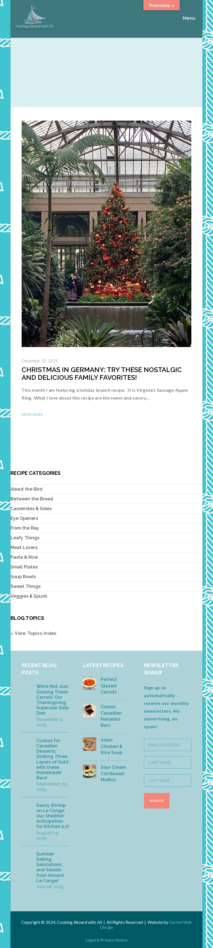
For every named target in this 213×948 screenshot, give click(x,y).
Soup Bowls (23, 576)
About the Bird (26, 489)
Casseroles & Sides (31, 508)
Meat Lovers (24, 547)
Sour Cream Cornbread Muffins (113, 773)
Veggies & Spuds (29, 596)
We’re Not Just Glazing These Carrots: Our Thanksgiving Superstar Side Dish (52, 700)
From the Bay (25, 528)
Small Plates (24, 567)
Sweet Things (25, 586)
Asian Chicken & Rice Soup (111, 746)
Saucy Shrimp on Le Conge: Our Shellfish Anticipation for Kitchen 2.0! (52, 816)
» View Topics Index (33, 633)
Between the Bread (32, 499)
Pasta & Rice (24, 557)
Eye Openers (24, 518)
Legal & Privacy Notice (106, 939)
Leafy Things (25, 537)
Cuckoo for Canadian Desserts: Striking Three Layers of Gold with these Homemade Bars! (52, 759)
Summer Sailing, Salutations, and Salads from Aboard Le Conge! (50, 867)
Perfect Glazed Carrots (109, 686)
